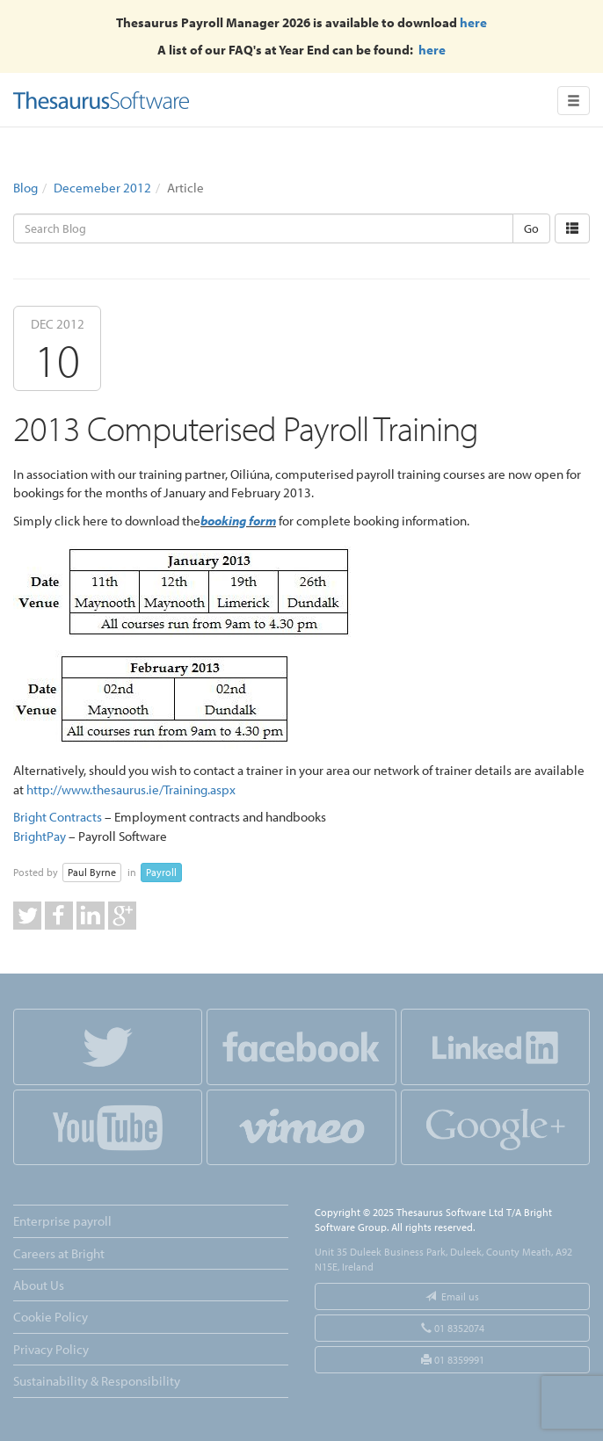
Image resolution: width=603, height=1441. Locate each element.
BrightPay (39, 836)
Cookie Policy (50, 1316)
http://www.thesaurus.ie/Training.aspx (131, 789)
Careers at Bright (59, 1253)
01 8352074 (452, 1328)
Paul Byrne (92, 872)
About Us (38, 1285)
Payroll (161, 872)
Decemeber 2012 (102, 187)
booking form (238, 520)
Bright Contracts (57, 816)
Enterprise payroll (62, 1221)
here (473, 22)
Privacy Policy (51, 1349)
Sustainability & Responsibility (96, 1380)
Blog (25, 187)
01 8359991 (452, 1359)
